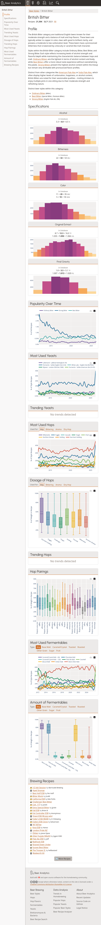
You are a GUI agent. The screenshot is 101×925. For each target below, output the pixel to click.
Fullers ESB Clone (40, 821)
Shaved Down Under (41, 844)
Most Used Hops (11, 36)
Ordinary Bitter (38, 93)
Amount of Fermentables (10, 59)
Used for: (34, 429)
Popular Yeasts (59, 904)
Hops (32, 897)
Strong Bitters (44, 65)
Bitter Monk (37, 796)
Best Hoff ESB (38, 793)
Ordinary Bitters (40, 59)
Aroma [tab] (59, 429)
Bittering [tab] (50, 429)
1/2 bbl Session (39, 787)
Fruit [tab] (58, 650)
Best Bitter (36, 96)
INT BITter (37, 824)
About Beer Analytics (85, 893)
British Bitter (7, 10)
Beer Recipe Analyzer (62, 911)
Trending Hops (10, 44)
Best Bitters (38, 62)
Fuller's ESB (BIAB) (40, 819)
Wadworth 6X (38, 853)
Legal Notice (82, 908)
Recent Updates (83, 897)
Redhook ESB (38, 841)
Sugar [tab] (51, 650)
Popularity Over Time (11, 23)
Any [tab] (42, 429)
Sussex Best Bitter (40, 847)
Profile (7, 14)
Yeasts (33, 909)
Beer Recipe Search (38, 919)
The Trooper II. (38, 850)
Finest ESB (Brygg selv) (42, 816)
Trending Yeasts (11, 32)
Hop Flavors (35, 901)
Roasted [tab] (81, 647)
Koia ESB (36, 827)
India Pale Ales (85, 72)
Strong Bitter (37, 99)
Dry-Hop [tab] (67, 429)
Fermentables (36, 905)
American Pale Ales (67, 72)
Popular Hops (59, 900)
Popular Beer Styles (62, 908)
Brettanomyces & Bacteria (37, 914)
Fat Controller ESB (40, 813)
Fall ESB (35, 810)
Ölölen (35, 833)
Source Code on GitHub (83, 902)
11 (55, 21)
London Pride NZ (39, 830)
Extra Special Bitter (40, 807)
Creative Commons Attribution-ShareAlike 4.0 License (51, 884)
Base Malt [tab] (46, 647)
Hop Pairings (10, 47)
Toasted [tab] (72, 647)
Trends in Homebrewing (59, 895)
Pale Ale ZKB (37, 839)
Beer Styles (34, 11)
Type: (32, 647)
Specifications (10, 18)
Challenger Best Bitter (42, 802)
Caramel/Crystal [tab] (60, 647)
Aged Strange (38, 790)
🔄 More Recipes (63, 858)
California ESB (38, 799)
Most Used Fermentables (10, 53)
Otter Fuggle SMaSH (41, 836)
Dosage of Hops (11, 40)
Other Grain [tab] (42, 650)
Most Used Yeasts (12, 28)
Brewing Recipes (11, 65)
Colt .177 (36, 804)
